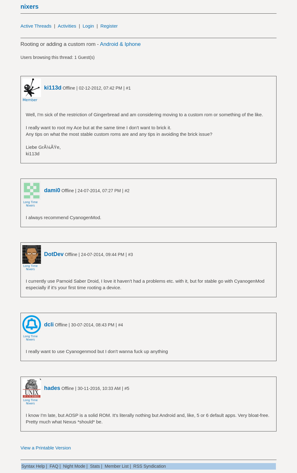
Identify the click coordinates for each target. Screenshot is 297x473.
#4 (120, 324)
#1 (128, 88)
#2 (127, 190)
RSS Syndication (149, 466)
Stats (95, 466)
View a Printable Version (45, 447)
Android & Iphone (120, 44)
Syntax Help (33, 466)
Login (88, 26)
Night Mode (74, 466)
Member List (116, 466)
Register (109, 26)
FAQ (54, 466)
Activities (67, 26)
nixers (29, 6)
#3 (130, 254)
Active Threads (36, 26)
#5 (126, 388)
